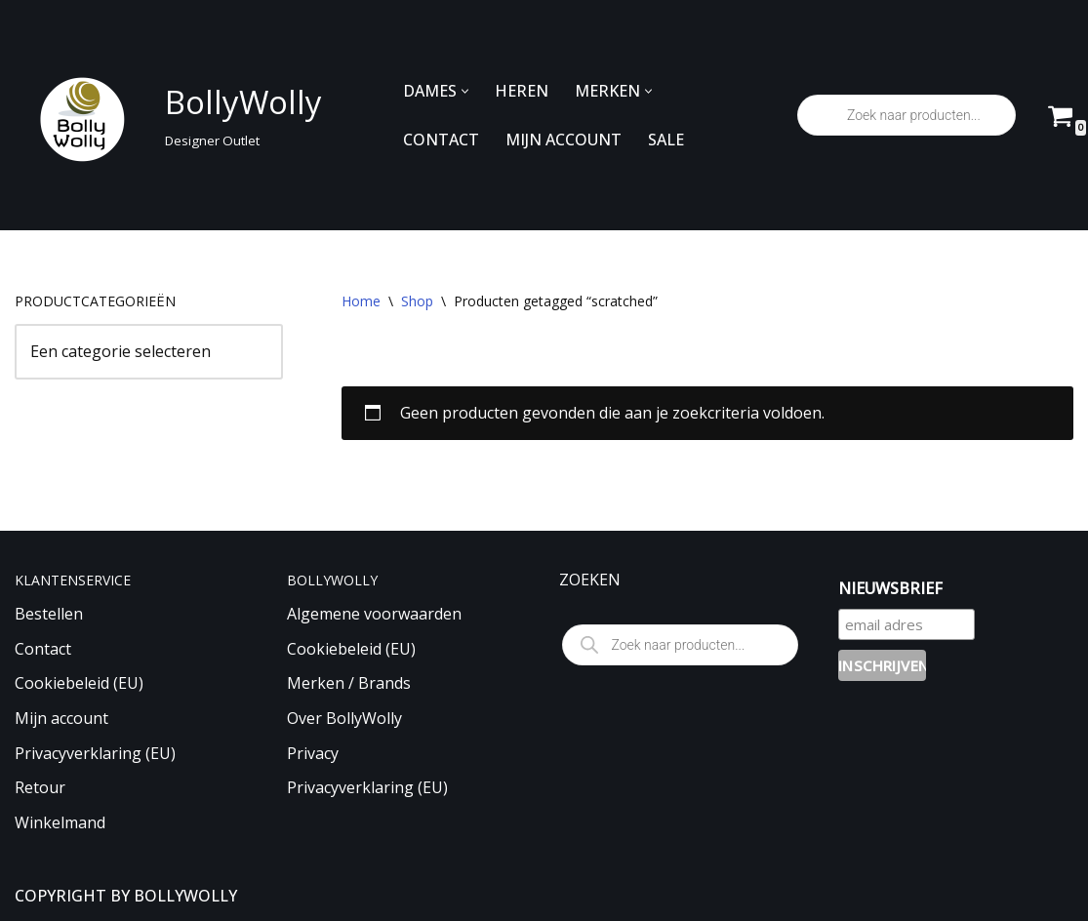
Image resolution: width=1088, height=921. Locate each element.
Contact (43, 649)
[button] (465, 91)
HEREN (521, 90)
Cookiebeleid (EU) (79, 683)
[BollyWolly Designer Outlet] (163, 116)
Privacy (313, 753)
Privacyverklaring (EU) (95, 753)
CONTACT (441, 139)
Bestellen (49, 613)
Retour (40, 787)
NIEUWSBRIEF (890, 588)
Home (361, 301)
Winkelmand (60, 822)
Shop (417, 301)
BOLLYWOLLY (185, 895)
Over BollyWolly (344, 718)
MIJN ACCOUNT (563, 139)
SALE (666, 139)
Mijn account (61, 718)
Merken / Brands (349, 683)
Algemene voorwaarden (374, 613)
